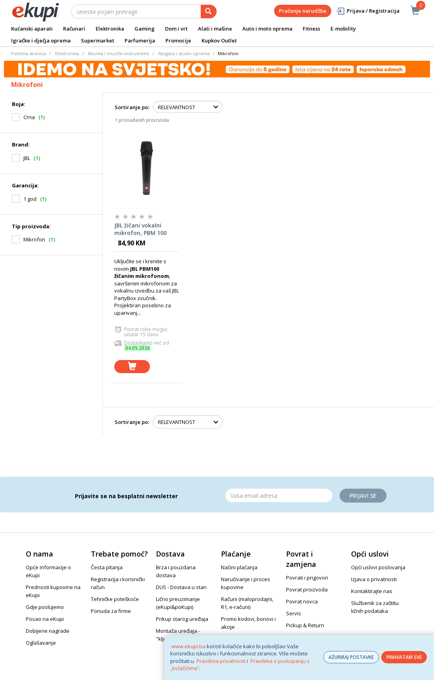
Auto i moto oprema (267, 28)
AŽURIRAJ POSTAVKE (351, 657)
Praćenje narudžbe (302, 10)
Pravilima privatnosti (221, 661)
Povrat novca (302, 601)
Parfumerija (140, 40)
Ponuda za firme (111, 611)
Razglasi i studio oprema (184, 53)
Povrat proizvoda (307, 589)
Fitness (311, 28)
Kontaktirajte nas (371, 591)
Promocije (178, 40)
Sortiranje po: (132, 107)
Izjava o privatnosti (374, 579)
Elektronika (110, 28)
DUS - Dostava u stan (181, 587)
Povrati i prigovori (307, 577)
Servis (293, 613)
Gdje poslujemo (45, 607)
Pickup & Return (305, 625)
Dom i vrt (176, 28)
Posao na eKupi (45, 618)
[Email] (278, 495)
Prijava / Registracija (367, 11)
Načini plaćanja (239, 567)
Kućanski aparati (32, 28)
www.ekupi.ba (188, 646)
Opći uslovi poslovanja (378, 567)
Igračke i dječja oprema (41, 40)
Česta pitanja (107, 567)
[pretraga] (209, 11)
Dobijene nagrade (47, 630)
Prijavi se (363, 495)
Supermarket (97, 40)
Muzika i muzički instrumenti (118, 53)
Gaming (144, 28)
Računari (74, 28)
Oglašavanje (41, 642)
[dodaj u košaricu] (132, 366)
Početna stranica (28, 53)
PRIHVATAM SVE (404, 657)
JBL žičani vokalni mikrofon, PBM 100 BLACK (140, 229)
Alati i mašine (215, 28)
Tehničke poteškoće (115, 599)
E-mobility (343, 28)
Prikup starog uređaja (182, 618)
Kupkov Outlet (219, 40)
